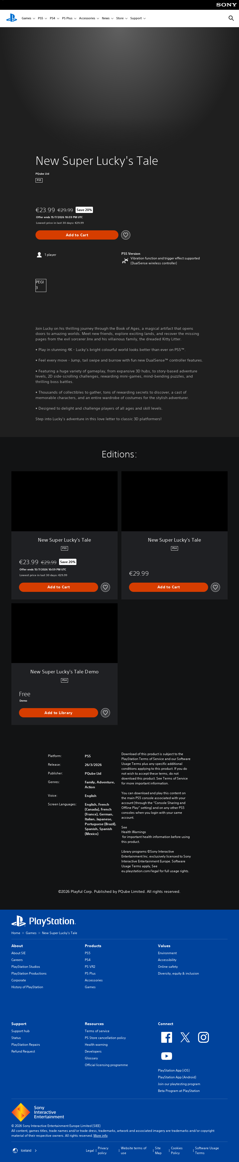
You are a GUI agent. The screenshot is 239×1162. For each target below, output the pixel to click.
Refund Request (23, 1051)
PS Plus (67, 19)
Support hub (20, 1031)
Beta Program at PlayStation (179, 1090)
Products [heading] (93, 945)
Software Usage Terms (207, 1150)
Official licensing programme (106, 1065)
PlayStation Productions (29, 973)
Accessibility (167, 959)
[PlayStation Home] (11, 18)
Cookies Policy (177, 1150)
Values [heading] (164, 945)
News (105, 19)
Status (16, 1037)
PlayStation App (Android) (177, 1077)
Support (136, 19)
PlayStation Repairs (25, 1044)
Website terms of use (133, 1150)
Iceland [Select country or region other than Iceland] (24, 1150)
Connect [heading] (165, 1023)
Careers (17, 959)
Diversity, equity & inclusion (178, 973)
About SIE (18, 953)
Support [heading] (18, 1023)
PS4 (52, 19)
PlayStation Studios (25, 966)
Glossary (91, 1058)
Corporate (18, 980)
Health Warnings (133, 832)
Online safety (168, 966)
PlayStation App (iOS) (174, 1070)
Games (26, 19)
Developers (93, 1051)
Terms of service (97, 1031)
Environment (167, 953)
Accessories (87, 19)
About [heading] (17, 945)
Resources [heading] (94, 1023)
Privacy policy (103, 1150)
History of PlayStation (27, 987)
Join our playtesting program (179, 1084)
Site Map (158, 1150)
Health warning (96, 1044)
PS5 (40, 19)
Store (120, 19)
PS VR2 (90, 966)
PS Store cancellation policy (105, 1037)
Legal (90, 1150)
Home (15, 933)
